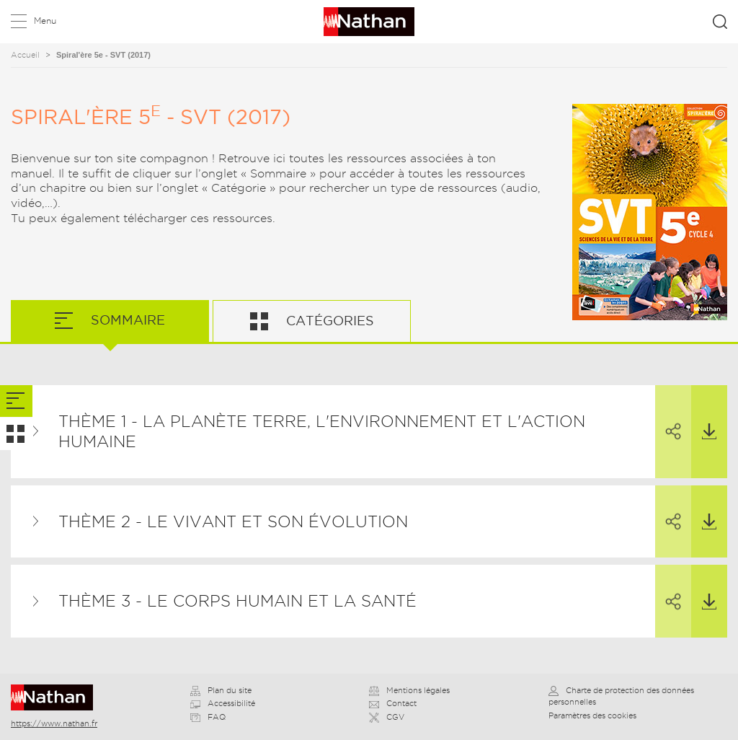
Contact (393, 703)
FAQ (208, 717)
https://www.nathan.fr (54, 723)
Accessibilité (222, 703)
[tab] (16, 401)
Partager (668, 413)
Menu (45, 20)
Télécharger (703, 413)
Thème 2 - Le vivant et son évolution (233, 521)
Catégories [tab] (328, 320)
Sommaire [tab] (126, 320)
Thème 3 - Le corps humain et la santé (237, 600)
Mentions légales (409, 690)
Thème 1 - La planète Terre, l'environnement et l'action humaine (321, 432)
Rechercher (720, 21)
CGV (386, 717)
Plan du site (221, 690)
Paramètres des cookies (592, 715)
